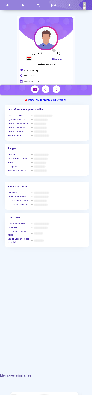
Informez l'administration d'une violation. (47, 100)
